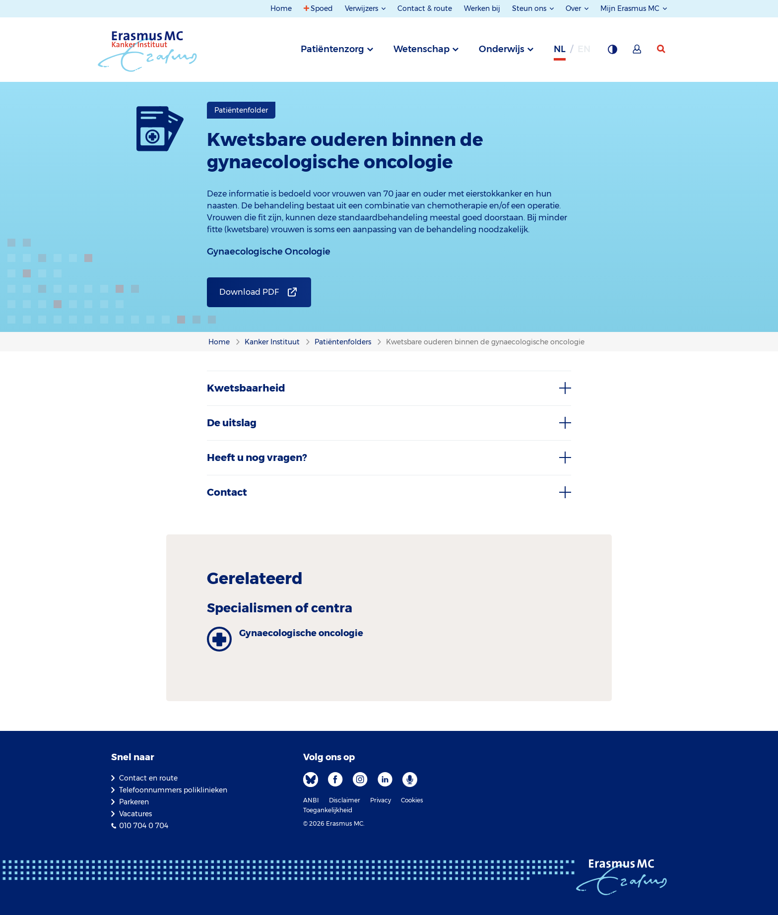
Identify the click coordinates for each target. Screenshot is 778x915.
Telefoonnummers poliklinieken (173, 789)
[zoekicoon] (662, 49)
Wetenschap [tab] (421, 49)
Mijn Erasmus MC (630, 8)
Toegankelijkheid (327, 810)
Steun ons (530, 8)
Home (281, 8)
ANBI (311, 800)
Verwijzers (362, 8)
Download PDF (249, 292)
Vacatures (135, 813)
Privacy (380, 800)
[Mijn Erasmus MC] (638, 52)
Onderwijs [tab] (501, 49)
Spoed (322, 8)
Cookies (412, 800)
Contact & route (424, 8)
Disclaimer (344, 800)
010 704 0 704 (143, 825)
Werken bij (482, 8)
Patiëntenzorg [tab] (332, 49)
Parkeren (134, 801)
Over (574, 8)
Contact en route (148, 778)
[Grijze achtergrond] (612, 52)
